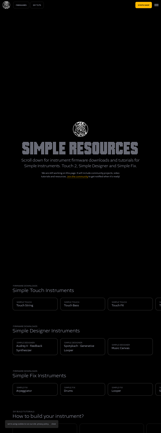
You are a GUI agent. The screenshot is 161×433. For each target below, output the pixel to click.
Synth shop (143, 5)
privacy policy (42, 424)
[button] (53, 424)
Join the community (77, 176)
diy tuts (37, 5)
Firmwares (21, 5)
